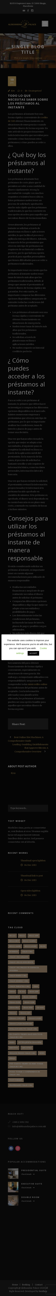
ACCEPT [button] (33, 653)
